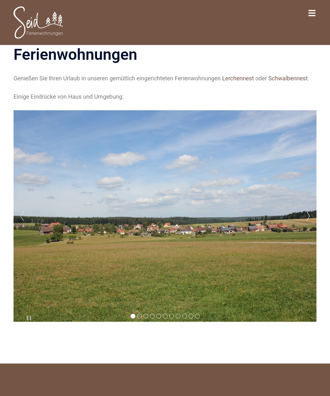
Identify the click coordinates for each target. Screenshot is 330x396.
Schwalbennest (288, 78)
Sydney (23, 384)
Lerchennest (238, 78)
